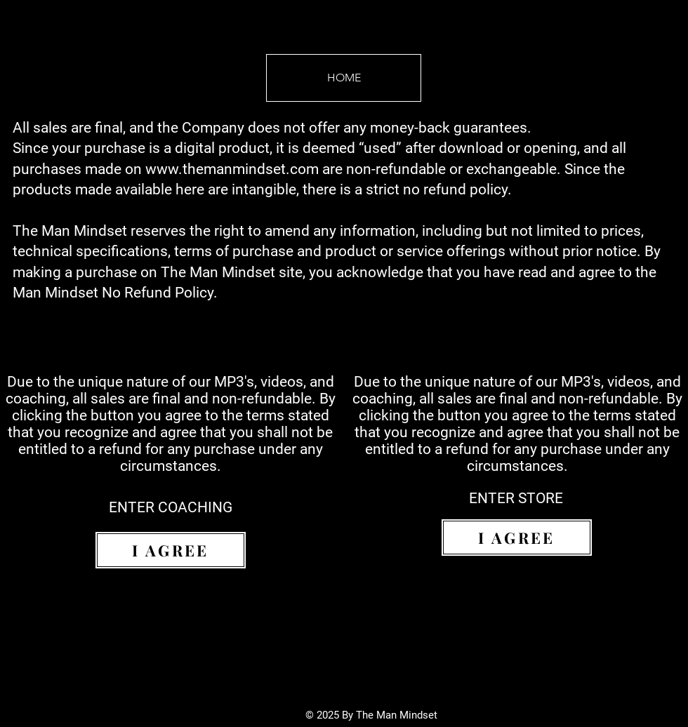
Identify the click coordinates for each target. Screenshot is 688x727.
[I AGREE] (170, 550)
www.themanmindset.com (232, 169)
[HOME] (343, 78)
